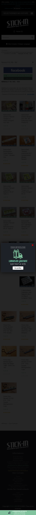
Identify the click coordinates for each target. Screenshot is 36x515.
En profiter (18, 268)
